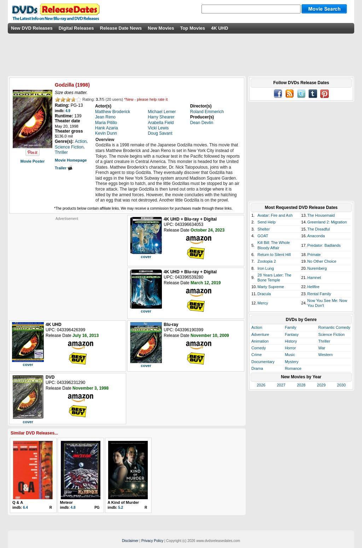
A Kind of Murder (123, 502)
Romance (293, 368)
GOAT (262, 236)
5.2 (120, 507)
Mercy (262, 303)
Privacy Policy (152, 541)
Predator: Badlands (323, 245)
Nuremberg (317, 268)
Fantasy (292, 334)
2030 (341, 385)
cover (146, 257)
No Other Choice (321, 261)
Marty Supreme (270, 287)
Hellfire (313, 287)
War (321, 348)
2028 (301, 385)
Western (325, 354)
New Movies (161, 28)
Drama (257, 368)
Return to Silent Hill (274, 254)
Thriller (324, 341)
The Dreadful (318, 229)
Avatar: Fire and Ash (274, 215)
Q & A (17, 502)
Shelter (263, 229)
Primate (314, 254)
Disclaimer (130, 541)
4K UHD (219, 28)
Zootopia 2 (266, 261)
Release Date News (121, 28)
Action (256, 327)
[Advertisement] (67, 265)
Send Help (266, 222)
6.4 (25, 507)
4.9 (67, 111)
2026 (261, 385)
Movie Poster (33, 161)
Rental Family (319, 294)
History (291, 341)
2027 (281, 385)
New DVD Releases (32, 28)
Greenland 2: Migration (327, 222)
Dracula (264, 294)
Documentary (262, 362)
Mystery (292, 362)
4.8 (73, 507)
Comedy (258, 348)
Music (290, 354)
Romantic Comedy (334, 327)
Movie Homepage (71, 160)
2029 (321, 385)
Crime (256, 354)
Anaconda (316, 236)
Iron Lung (265, 268)
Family (290, 327)
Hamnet (314, 277)
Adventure (260, 334)
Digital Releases (76, 28)
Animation (260, 341)
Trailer (63, 168)
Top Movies (192, 28)
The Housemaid (321, 215)
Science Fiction (331, 334)
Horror (290, 348)
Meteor (66, 502)
